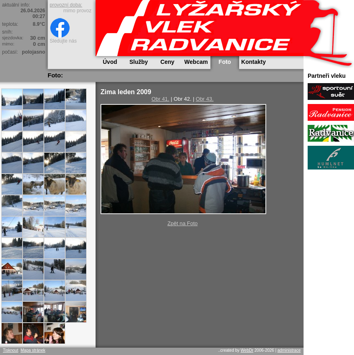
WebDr (247, 350)
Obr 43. (204, 99)
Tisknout (10, 350)
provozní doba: (66, 5)
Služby (138, 62)
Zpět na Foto (182, 223)
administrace (289, 350)
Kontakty (253, 62)
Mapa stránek (33, 350)
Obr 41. (160, 99)
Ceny (167, 62)
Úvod (110, 62)
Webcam (196, 62)
